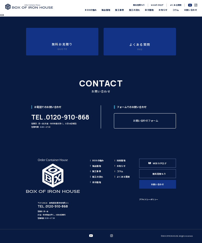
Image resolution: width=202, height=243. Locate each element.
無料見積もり (139, 4)
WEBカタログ (157, 4)
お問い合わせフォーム (145, 120)
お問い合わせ (157, 184)
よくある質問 (175, 4)
